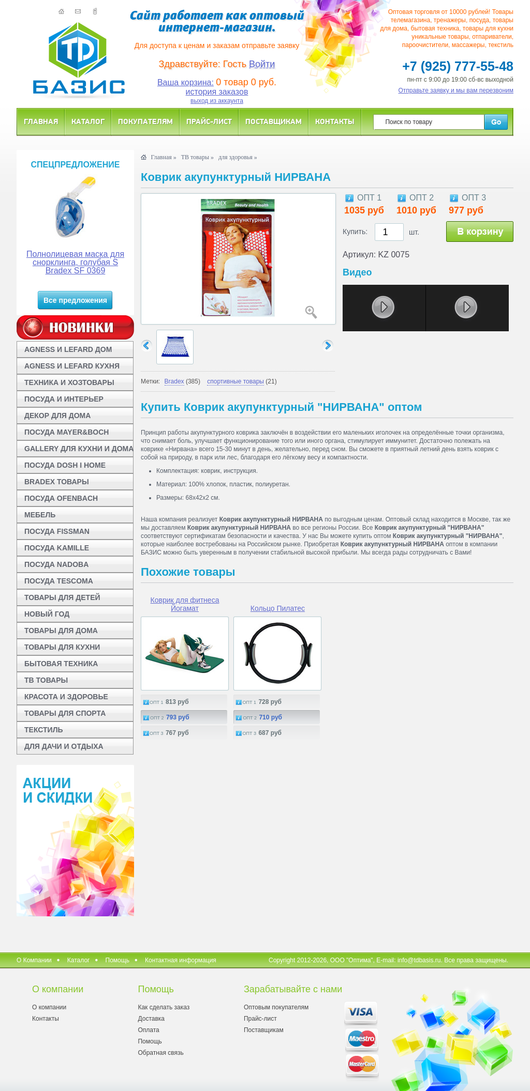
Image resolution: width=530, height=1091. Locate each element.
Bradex (174, 381)
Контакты (335, 121)
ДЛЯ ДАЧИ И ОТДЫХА (64, 746)
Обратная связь (160, 1052)
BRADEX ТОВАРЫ (56, 482)
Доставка (151, 1018)
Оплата (148, 1030)
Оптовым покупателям (276, 1007)
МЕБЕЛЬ (39, 515)
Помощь (117, 960)
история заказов (217, 91)
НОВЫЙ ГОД (46, 614)
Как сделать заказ (163, 1007)
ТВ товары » (197, 157)
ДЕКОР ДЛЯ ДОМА (57, 415)
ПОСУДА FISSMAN (57, 531)
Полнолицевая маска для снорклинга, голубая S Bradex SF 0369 (75, 262)
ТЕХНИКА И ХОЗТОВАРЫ (69, 382)
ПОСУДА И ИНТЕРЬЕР (64, 399)
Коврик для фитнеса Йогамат (185, 604)
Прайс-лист (209, 121)
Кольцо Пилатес (278, 608)
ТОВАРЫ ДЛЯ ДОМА (61, 630)
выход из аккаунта (216, 100)
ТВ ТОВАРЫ (46, 680)
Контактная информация (180, 960)
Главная (41, 121)
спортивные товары (235, 381)
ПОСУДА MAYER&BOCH (66, 432)
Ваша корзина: (185, 82)
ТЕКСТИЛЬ (43, 730)
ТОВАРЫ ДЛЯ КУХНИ (62, 647)
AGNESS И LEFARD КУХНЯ (72, 366)
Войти (262, 64)
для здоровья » (237, 157)
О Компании (34, 960)
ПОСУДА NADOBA (56, 564)
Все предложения (75, 300)
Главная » (163, 157)
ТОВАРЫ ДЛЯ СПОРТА (65, 713)
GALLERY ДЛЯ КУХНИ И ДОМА (79, 448)
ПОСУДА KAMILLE (56, 548)
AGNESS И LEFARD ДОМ (68, 349)
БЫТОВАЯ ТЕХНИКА (61, 663)
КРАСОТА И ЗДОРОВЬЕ (66, 697)
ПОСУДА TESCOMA (58, 581)
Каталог (88, 121)
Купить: (355, 231)
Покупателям (145, 121)
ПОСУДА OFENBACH (61, 498)
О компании (49, 1007)
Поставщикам (273, 121)
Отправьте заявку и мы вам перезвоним (456, 90)
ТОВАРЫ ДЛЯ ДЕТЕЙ (62, 597)
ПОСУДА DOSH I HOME (65, 465)
